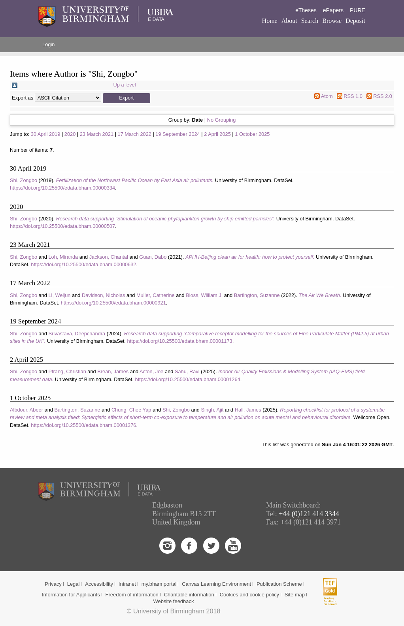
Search (310, 20)
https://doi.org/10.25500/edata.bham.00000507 (62, 226)
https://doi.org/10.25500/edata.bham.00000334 (62, 188)
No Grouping (221, 120)
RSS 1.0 (353, 96)
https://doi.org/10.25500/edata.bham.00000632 (83, 264)
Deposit (355, 20)
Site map (295, 595)
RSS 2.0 (382, 96)
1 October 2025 (252, 134)
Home (270, 20)
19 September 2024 (177, 134)
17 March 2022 (134, 134)
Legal (73, 584)
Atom (327, 96)
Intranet (127, 584)
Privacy (53, 584)
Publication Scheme (279, 584)
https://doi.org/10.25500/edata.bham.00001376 (83, 425)
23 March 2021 (96, 134)
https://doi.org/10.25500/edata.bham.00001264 (187, 379)
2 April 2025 (217, 134)
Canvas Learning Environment (216, 584)
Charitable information (189, 595)
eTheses (306, 10)
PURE (357, 10)
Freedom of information (131, 595)
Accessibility (99, 584)
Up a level (124, 85)
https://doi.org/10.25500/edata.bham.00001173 (179, 341)
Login (48, 44)
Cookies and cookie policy (249, 595)
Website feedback (173, 601)
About (289, 20)
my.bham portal (159, 584)
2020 (70, 134)
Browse (332, 20)
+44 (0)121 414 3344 (309, 514)
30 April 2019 (45, 134)
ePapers (333, 10)
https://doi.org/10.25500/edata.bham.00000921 (113, 303)
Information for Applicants (71, 595)
